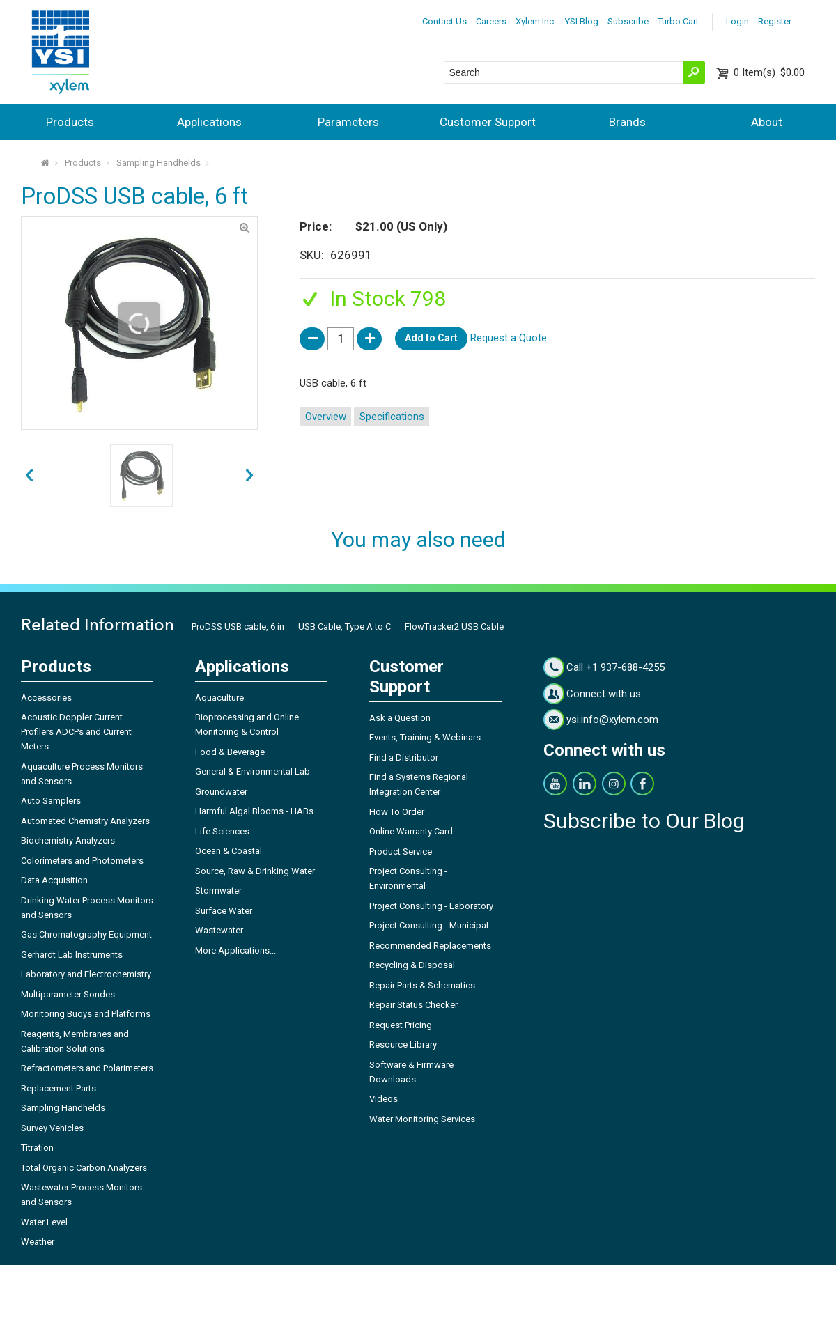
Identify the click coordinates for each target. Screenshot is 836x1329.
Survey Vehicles (52, 1128)
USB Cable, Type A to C (344, 626)
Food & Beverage (230, 752)
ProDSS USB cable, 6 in (238, 626)
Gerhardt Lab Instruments (72, 954)
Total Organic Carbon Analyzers (84, 1168)
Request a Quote (508, 338)
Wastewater (219, 930)
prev (249, 475)
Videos (383, 1099)
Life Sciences (222, 831)
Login (737, 21)
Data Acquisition (54, 880)
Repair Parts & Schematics (422, 985)
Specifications (391, 416)
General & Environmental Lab (252, 771)
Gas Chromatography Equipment (86, 934)
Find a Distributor (403, 757)
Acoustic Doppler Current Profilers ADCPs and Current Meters (76, 732)
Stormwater (218, 890)
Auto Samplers (51, 800)
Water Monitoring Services (422, 1119)
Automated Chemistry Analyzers (85, 821)
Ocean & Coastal (228, 851)
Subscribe (628, 21)
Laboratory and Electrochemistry (86, 974)
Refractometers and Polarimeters (87, 1068)
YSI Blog (581, 21)
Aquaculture (219, 697)
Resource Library (403, 1044)
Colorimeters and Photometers (82, 860)
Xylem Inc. (536, 21)
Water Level (44, 1222)
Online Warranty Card (411, 831)
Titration (37, 1147)
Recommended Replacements (430, 945)
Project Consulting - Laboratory (431, 906)
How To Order (396, 812)
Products (70, 122)
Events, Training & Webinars (425, 737)
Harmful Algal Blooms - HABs (254, 811)
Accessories (46, 697)
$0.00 (769, 72)
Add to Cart (431, 337)
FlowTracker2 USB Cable (454, 626)
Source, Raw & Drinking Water (255, 871)
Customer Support (488, 122)
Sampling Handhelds (158, 162)
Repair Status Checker (413, 1005)
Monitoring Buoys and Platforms (85, 1014)
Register (774, 21)
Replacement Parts (58, 1088)
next (29, 475)
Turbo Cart (678, 21)
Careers (491, 21)
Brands (627, 122)
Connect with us (603, 693)
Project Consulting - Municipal (428, 925)
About (766, 122)
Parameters (348, 122)
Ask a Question (400, 718)
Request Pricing (400, 1025)
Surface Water (223, 911)
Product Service (400, 851)
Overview (325, 416)
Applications (209, 122)
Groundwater (221, 791)
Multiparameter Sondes (68, 994)
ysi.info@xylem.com (612, 719)
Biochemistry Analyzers (68, 840)
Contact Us (444, 21)
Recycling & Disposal (412, 965)
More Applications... (235, 950)
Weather (37, 1241)
